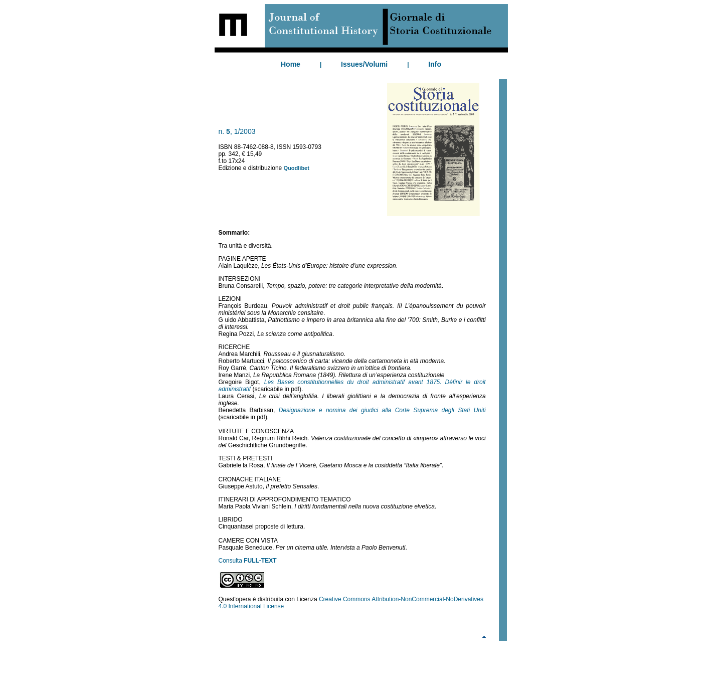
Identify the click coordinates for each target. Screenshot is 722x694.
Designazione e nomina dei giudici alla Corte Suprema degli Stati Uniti (382, 410)
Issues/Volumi (364, 64)
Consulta (248, 560)
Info (434, 64)
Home (290, 64)
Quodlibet (296, 168)
